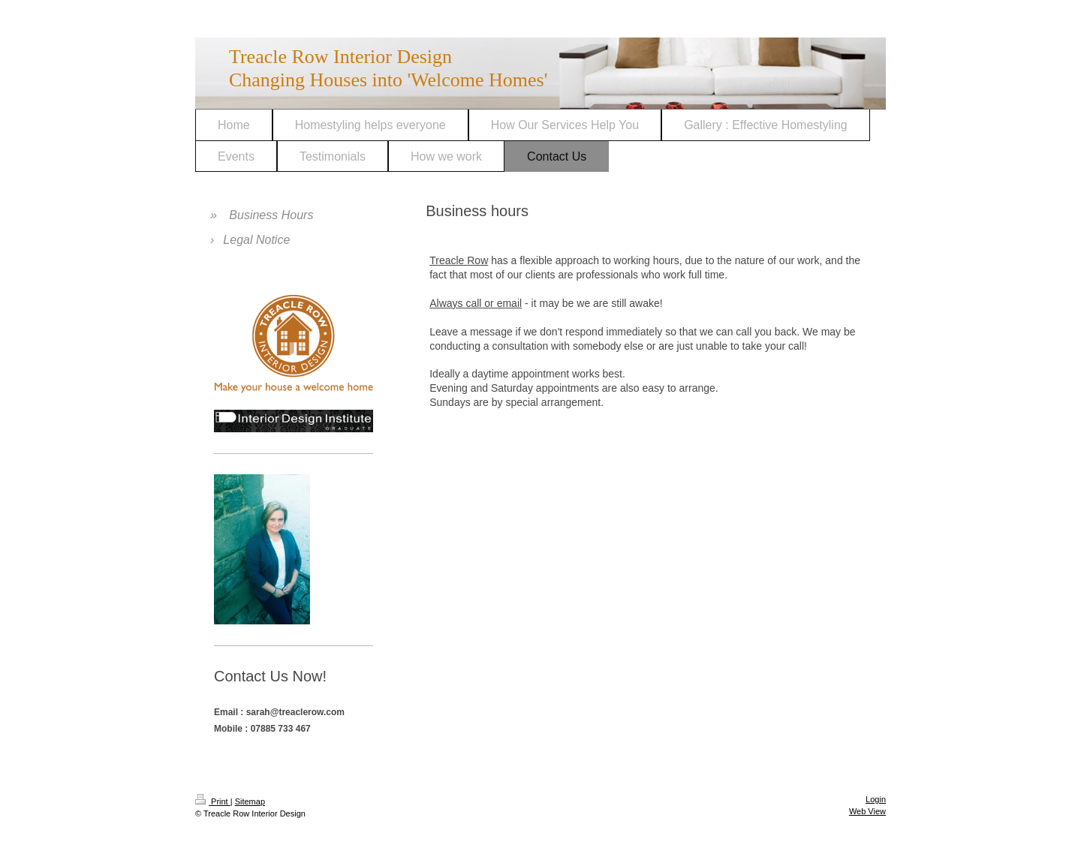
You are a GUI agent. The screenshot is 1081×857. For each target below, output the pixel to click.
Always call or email (475, 303)
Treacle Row (458, 260)
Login (876, 799)
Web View (867, 811)
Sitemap (250, 801)
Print (212, 801)
